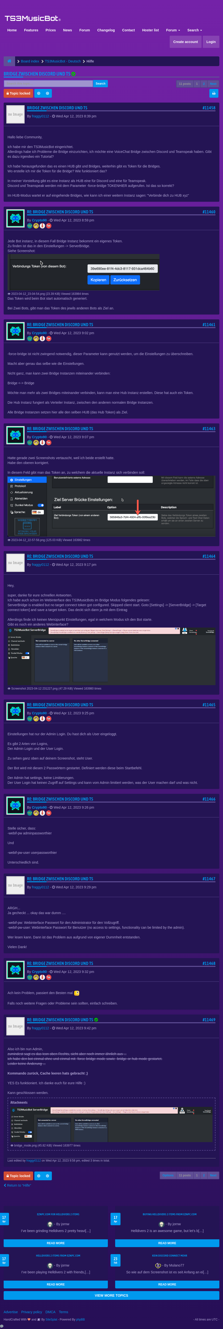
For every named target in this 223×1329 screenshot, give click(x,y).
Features (31, 30)
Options (168, 1175)
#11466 (209, 799)
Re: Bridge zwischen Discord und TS (60, 211)
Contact (128, 30)
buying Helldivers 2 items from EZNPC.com (169, 1214)
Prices (51, 30)
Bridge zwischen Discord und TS (37, 74)
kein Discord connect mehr (169, 1255)
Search (194, 30)
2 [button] (204, 84)
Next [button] (213, 84)
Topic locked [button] (18, 93)
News (67, 30)
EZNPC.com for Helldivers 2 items (58, 1214)
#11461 (209, 324)
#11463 (209, 428)
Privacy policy (31, 1312)
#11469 (209, 1019)
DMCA (51, 1312)
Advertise (11, 1312)
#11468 (209, 963)
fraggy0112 (40, 116)
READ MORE (56, 1243)
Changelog (106, 30)
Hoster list (150, 30)
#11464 (209, 556)
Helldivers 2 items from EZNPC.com (58, 1255)
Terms (63, 1312)
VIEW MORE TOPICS (111, 1295)
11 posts (185, 84)
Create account (185, 42)
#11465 (209, 704)
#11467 (209, 878)
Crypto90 (39, 220)
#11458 (209, 107)
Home (12, 30)
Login (211, 42)
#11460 (209, 211)
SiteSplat (51, 1319)
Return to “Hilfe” (17, 1185)
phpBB (80, 1319)
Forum (84, 30)
